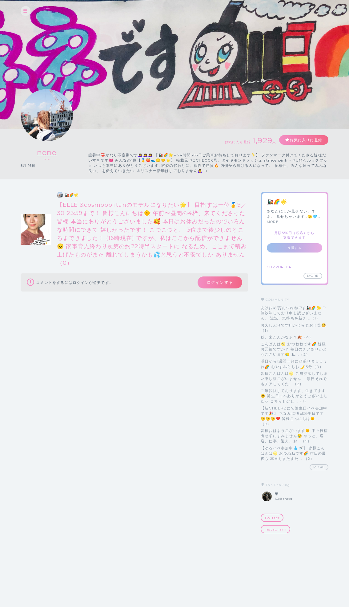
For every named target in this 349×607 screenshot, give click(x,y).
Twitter (272, 517)
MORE (273, 222)
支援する (295, 248)
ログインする (220, 282)
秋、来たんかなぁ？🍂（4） (287, 337)
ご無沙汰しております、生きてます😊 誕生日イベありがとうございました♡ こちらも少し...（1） (294, 395)
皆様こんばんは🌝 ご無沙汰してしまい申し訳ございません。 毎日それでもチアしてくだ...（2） (294, 378)
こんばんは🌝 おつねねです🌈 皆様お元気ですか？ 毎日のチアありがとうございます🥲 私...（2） (294, 349)
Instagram (275, 529)
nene (47, 152)
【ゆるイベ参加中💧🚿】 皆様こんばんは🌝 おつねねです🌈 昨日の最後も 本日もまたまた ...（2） (293, 453)
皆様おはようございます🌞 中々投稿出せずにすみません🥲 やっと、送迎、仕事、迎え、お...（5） (294, 435)
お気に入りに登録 (306, 140)
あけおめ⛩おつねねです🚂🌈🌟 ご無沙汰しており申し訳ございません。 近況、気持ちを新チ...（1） (294, 312)
